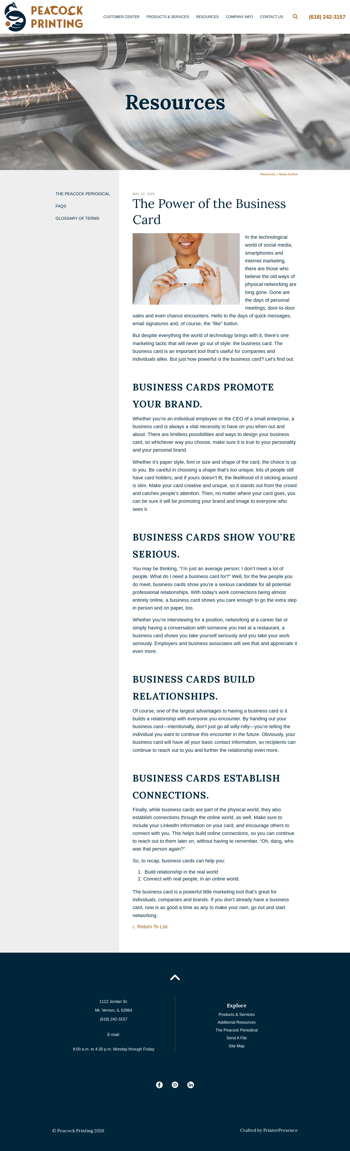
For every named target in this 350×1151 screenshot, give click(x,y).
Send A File (236, 1038)
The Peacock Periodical (83, 194)
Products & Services (168, 17)
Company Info (239, 17)
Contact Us (271, 17)
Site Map (236, 1046)
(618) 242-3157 (327, 17)
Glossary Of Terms (77, 218)
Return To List (151, 926)
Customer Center (121, 17)
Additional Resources (237, 1022)
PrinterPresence (280, 1130)
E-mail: (113, 1034)
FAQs (61, 206)
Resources (207, 17)
